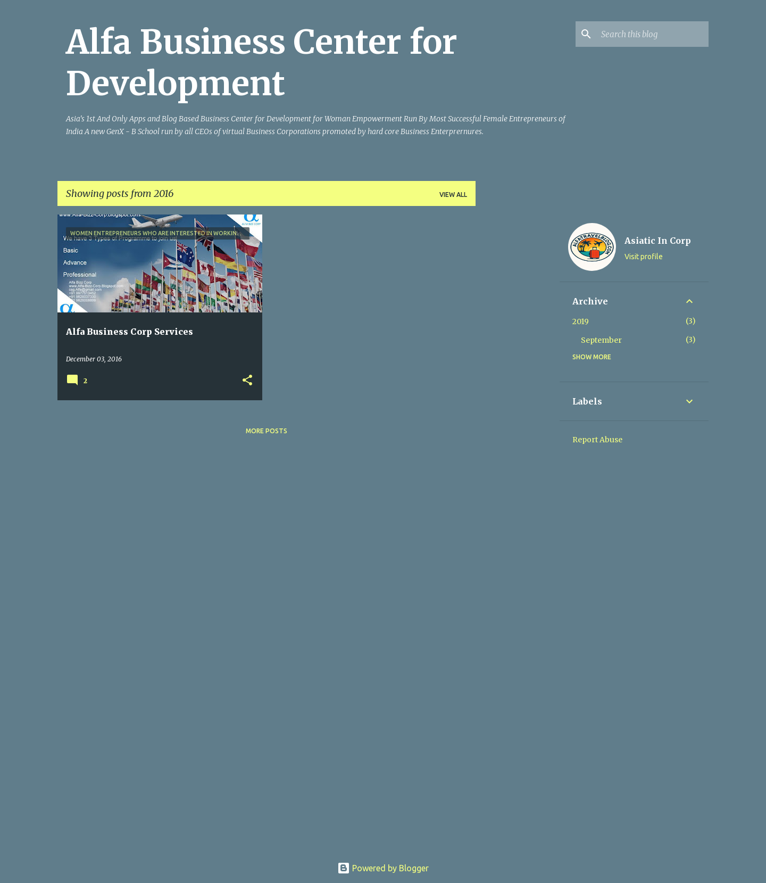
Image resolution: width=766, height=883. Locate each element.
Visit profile (644, 256)
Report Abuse (597, 439)
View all (453, 194)
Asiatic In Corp (658, 240)
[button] (247, 381)
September (601, 340)
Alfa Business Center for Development (261, 62)
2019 (580, 321)
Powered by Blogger (383, 868)
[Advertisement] (518, 374)
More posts (266, 430)
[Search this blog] (653, 34)
